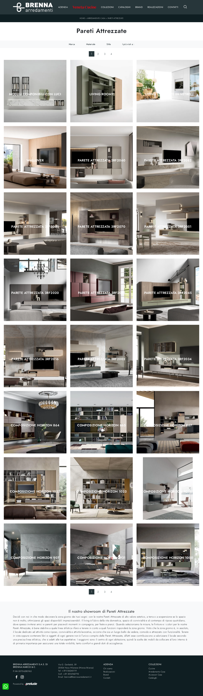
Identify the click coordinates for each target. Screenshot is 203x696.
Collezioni (107, 7)
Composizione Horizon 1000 (168, 558)
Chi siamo (107, 668)
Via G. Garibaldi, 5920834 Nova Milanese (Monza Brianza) (76, 666)
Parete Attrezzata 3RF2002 (101, 359)
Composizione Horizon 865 (101, 425)
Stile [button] (109, 44)
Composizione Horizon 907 (35, 558)
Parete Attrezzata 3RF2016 (35, 359)
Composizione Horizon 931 (101, 558)
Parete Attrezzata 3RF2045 (168, 293)
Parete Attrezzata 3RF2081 (101, 293)
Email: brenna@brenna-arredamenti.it (74, 676)
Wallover (35, 160)
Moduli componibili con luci (35, 94)
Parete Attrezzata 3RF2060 (101, 160)
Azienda (63, 7)
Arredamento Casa (96, 18)
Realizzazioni (155, 7)
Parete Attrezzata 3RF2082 (168, 160)
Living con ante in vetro (168, 94)
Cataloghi (124, 7)
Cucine (152, 668)
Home (82, 18)
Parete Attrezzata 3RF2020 (35, 293)
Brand (139, 7)
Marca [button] (72, 44)
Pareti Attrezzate (116, 18)
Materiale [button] (90, 44)
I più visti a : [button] (128, 44)
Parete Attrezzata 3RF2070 (101, 226)
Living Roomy (101, 94)
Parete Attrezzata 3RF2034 (168, 359)
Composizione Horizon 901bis (168, 491)
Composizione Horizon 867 (168, 425)
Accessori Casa (155, 674)
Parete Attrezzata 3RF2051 (167, 226)
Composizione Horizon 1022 (35, 491)
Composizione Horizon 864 (35, 425)
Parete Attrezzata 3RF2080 (35, 226)
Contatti (173, 7)
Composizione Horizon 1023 (101, 491)
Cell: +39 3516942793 (68, 673)
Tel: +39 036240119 (67, 670)
